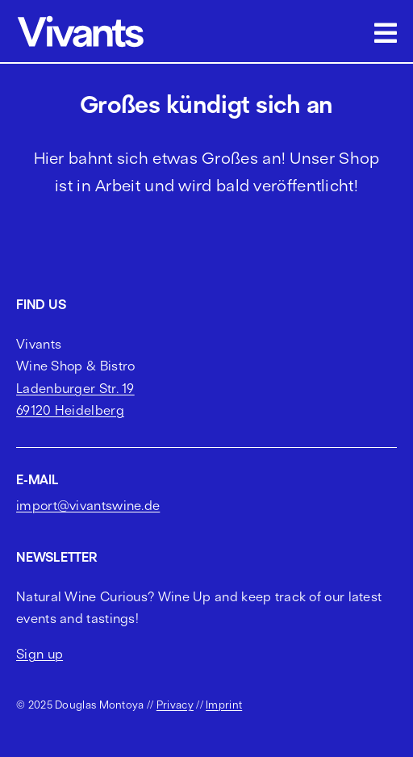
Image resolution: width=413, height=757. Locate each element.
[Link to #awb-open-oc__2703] (385, 33)
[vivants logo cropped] (80, 18)
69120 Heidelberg (70, 410)
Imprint (224, 704)
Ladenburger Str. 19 (75, 388)
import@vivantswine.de (88, 505)
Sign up (39, 654)
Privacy (175, 704)
